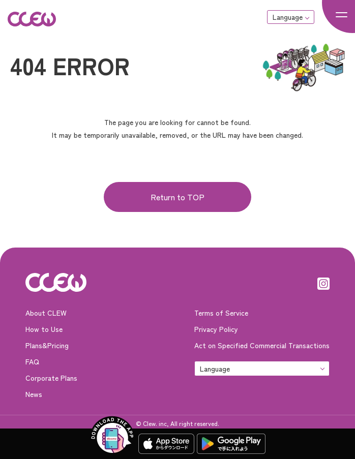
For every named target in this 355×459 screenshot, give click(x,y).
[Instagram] (323, 282)
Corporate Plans (51, 378)
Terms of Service (221, 313)
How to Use (44, 329)
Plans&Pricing (47, 345)
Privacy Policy (216, 329)
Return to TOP (177, 197)
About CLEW (46, 313)
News (33, 394)
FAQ (32, 361)
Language (288, 17)
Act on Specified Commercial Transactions (262, 345)
